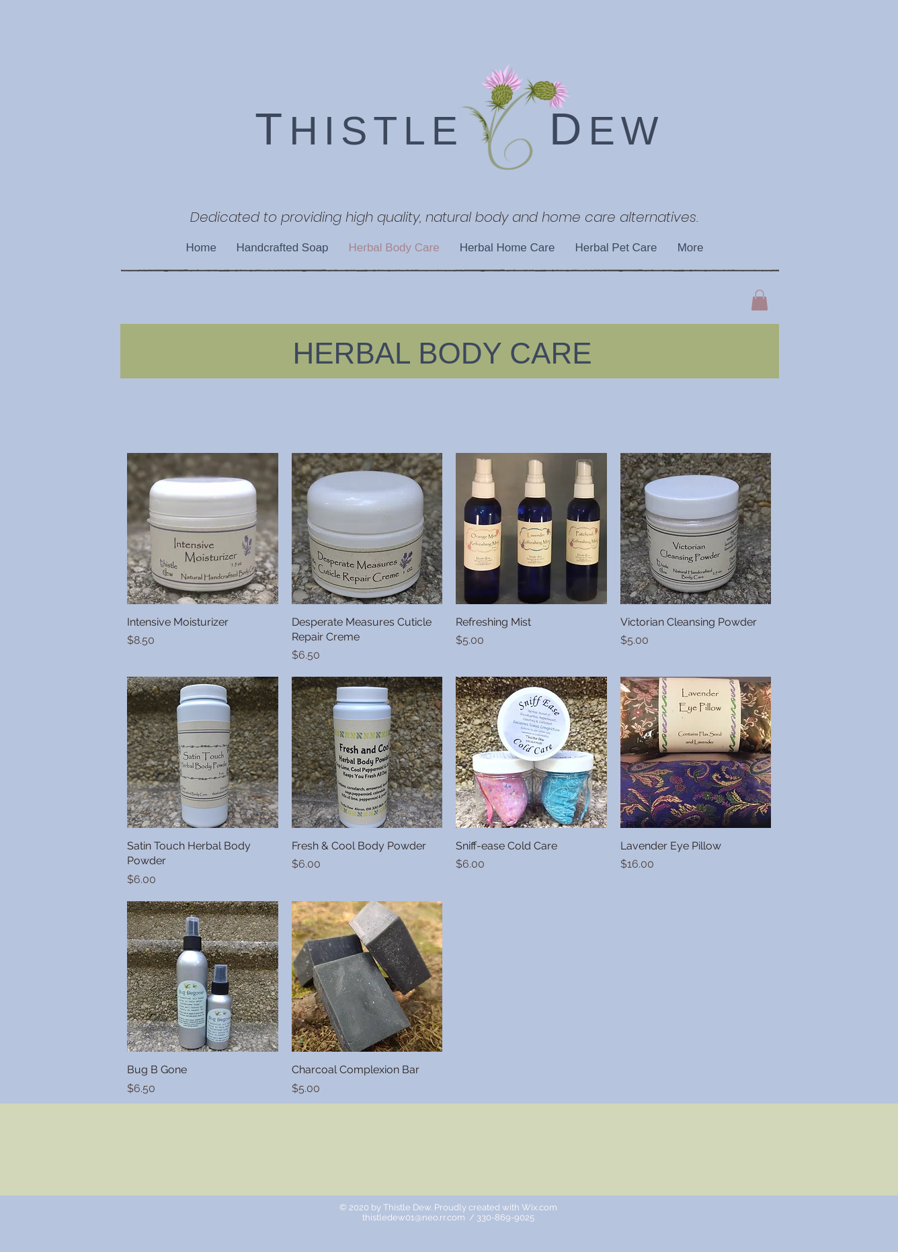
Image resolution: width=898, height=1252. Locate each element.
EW (626, 131)
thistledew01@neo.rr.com (413, 1217)
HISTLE (376, 131)
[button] (759, 300)
